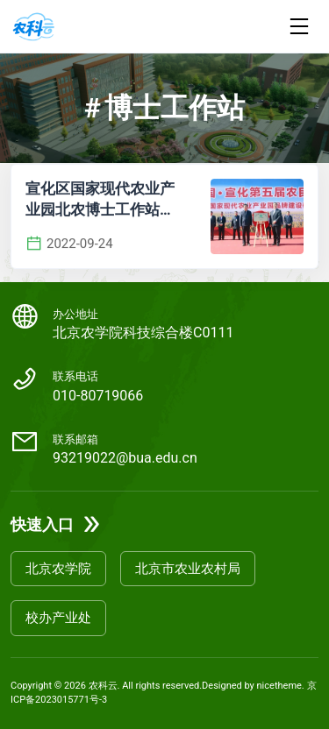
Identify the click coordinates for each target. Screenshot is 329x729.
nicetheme (279, 685)
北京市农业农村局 (187, 569)
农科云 (103, 685)
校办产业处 (58, 618)
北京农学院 (58, 569)
